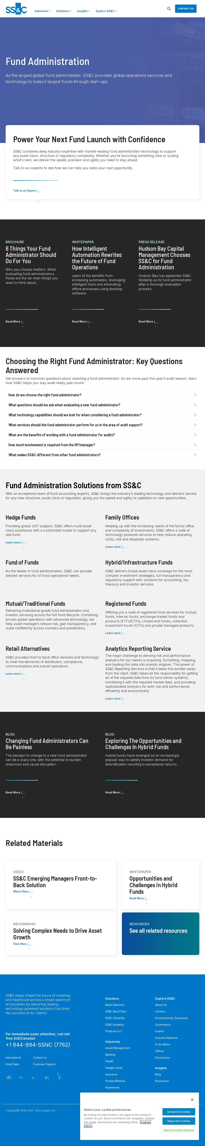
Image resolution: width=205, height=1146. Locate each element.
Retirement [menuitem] (112, 1087)
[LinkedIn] (47, 1077)
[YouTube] (59, 1077)
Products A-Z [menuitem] (113, 1031)
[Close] (192, 1100)
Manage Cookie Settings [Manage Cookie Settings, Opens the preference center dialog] (179, 1129)
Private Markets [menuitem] (115, 1081)
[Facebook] (9, 1077)
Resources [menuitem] (162, 1081)
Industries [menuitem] (112, 1042)
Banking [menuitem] (110, 1054)
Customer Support (44, 1064)
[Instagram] (34, 1077)
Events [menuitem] (159, 1031)
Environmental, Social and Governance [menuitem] (171, 1021)
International (13, 1057)
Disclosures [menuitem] (162, 1057)
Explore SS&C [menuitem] (165, 998)
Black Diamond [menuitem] (114, 1004)
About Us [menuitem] (161, 1004)
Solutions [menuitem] (112, 998)
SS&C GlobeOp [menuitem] (115, 1018)
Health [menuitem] (109, 1061)
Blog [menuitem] (158, 1074)
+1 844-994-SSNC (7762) (38, 1045)
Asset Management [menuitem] (117, 1048)
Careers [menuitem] (160, 1011)
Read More (13, 321)
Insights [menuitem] (161, 1068)
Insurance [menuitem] (111, 1074)
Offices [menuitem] (159, 1051)
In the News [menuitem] (162, 1044)
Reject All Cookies (179, 1120)
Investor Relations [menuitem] (166, 1037)
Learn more (13, 542)
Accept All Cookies (179, 1111)
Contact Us (40, 1057)
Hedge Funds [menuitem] (113, 1067)
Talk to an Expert (24, 190)
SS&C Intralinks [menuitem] (114, 1024)
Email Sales (12, 1064)
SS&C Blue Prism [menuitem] (115, 1011)
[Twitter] (21, 1077)
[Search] (168, 9)
